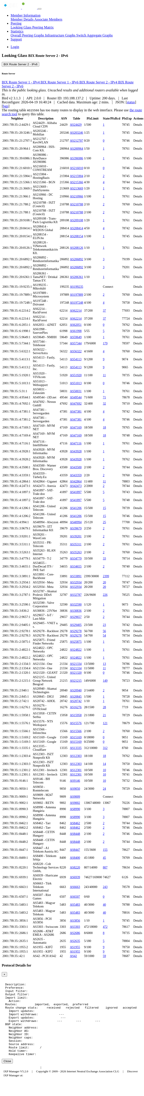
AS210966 (76, 196)
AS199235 (76, 286)
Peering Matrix (43, 27)
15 (104, 508)
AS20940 (76, 690)
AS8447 (75, 849)
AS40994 (76, 522)
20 (104, 582)
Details (137, 124)
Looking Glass (21, 27)
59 (104, 956)
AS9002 (75, 803)
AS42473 (76, 486)
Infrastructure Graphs (60, 35)
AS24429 (76, 124)
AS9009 (75, 796)
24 (104, 788)
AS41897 (76, 492)
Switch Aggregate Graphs (94, 35)
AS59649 (76, 337)
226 (105, 594)
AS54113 (75, 359)
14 (104, 764)
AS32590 (76, 604)
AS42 (73, 956)
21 (104, 715)
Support (16, 39)
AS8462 (75, 823)
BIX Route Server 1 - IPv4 (21, 82)
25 (104, 522)
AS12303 (76, 756)
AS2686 (75, 933)
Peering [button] (16, 23)
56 (104, 631)
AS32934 (76, 582)
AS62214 (76, 310)
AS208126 (76, 247)
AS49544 (76, 397)
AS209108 (76, 220)
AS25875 (76, 641)
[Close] (4, 974)
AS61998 (76, 331)
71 (104, 397)
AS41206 (76, 508)
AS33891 (76, 576)
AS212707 (76, 140)
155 (105, 849)
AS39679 (76, 528)
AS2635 (75, 941)
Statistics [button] (17, 31)
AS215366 (76, 182)
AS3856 (75, 920)
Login (15, 47)
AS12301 (76, 770)
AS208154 (76, 236)
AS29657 (76, 617)
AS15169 (76, 737)
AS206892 (76, 259)
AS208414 (76, 228)
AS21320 (76, 672)
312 (105, 748)
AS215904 (76, 176)
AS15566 (76, 731)
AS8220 (75, 867)
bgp (5, 106)
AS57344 (76, 343)
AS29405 (76, 625)
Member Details (22, 19)
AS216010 (76, 168)
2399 (106, 576)
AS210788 (76, 204)
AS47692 (76, 403)
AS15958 (76, 715)
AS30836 (76, 610)
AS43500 (76, 467)
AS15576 (76, 723)
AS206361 (76, 277)
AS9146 (75, 780)
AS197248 (76, 302)
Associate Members (48, 19)
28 (104, 707)
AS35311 (75, 544)
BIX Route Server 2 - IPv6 (20, 64)
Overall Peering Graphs (28, 35)
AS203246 (76, 132)
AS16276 (76, 707)
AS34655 (76, 566)
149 (105, 680)
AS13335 (76, 748)
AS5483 (75, 904)
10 (104, 770)
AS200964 (76, 148)
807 (105, 867)
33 (104, 558)
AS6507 (75, 896)
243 (105, 887)
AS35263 (76, 552)
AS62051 (76, 324)
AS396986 (76, 158)
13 (104, 664)
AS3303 (75, 926)
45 (104, 857)
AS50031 (76, 391)
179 (105, 343)
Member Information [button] (26, 15)
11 (104, 375)
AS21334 (76, 664)
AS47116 (75, 443)
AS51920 (76, 375)
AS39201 (76, 536)
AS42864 (76, 481)
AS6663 (75, 887)
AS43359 (76, 475)
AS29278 (76, 631)
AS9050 (75, 788)
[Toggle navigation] (39, 9)
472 (105, 926)
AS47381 (76, 411)
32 (104, 403)
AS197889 (76, 294)
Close (7, 1076)
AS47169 (76, 427)
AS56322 (76, 351)
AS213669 (76, 188)
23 (104, 625)
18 (104, 427)
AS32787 (76, 594)
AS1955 (75, 947)
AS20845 (76, 696)
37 (104, 310)
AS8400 (75, 857)
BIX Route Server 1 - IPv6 (60, 82)
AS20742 (76, 701)
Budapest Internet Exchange (21, 1082)
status (131, 102)
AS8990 (75, 809)
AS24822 (76, 649)
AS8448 (75, 834)
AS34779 (76, 558)
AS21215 (76, 680)
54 (104, 635)
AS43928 (76, 451)
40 (104, 904)
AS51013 (76, 383)
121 (105, 723)
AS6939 (75, 877)
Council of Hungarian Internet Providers (68, 1082)
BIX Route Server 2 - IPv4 (98, 82)
